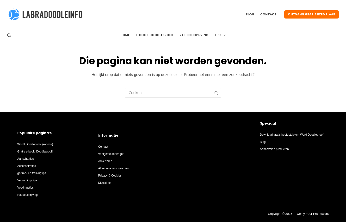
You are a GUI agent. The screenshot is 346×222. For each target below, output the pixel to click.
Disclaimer (105, 182)
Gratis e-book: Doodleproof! (35, 151)
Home (125, 35)
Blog (250, 14)
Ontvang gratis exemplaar (311, 14)
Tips (221, 35)
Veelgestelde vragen (111, 154)
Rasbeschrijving (193, 35)
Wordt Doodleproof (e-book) (35, 144)
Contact (268, 14)
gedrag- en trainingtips (31, 173)
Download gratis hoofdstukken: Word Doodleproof (292, 134)
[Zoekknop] (216, 93)
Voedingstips (25, 187)
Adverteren (105, 161)
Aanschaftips (25, 158)
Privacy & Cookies (110, 175)
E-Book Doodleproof (154, 35)
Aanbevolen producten (274, 149)
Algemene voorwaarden (113, 168)
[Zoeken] (9, 35)
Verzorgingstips (27, 180)
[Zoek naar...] (168, 93)
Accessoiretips (26, 166)
